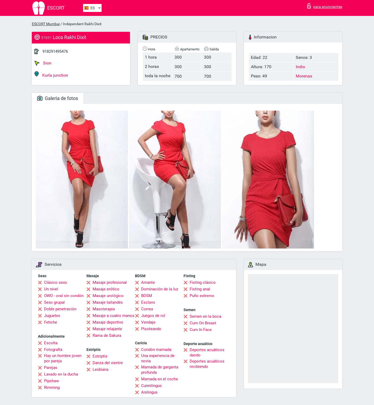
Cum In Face (201, 329)
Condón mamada (156, 349)
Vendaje (148, 322)
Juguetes (52, 315)
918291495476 (55, 51)
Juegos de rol (153, 315)
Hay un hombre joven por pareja (62, 358)
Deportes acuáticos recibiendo (207, 364)
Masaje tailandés (108, 302)
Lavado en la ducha (61, 374)
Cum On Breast (203, 323)
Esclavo (148, 302)
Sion (42, 63)
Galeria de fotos (57, 98)
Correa (147, 309)
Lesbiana (100, 369)
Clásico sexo (55, 282)
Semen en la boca (205, 316)
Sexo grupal (54, 302)
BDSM (146, 295)
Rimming (52, 387)
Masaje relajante (107, 328)
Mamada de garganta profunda (159, 370)
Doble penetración (60, 309)
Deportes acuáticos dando (207, 352)
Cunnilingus (151, 385)
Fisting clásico (203, 282)
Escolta (51, 343)
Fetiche (50, 322)
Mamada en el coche (159, 379)
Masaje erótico (106, 289)
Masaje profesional (110, 282)
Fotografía (53, 349)
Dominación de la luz (159, 289)
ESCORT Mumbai (46, 24)
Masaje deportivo (108, 322)
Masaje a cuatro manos (113, 315)
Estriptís (100, 356)
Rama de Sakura (107, 335)
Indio (300, 66)
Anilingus (149, 392)
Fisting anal (200, 289)
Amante (148, 282)
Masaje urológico (108, 295)
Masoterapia (104, 309)
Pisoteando (151, 328)
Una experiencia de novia (158, 358)
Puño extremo (202, 295)
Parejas (50, 367)
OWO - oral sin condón (64, 295)
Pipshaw (51, 380)
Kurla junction (51, 74)
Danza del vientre (108, 362)
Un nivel (51, 289)
